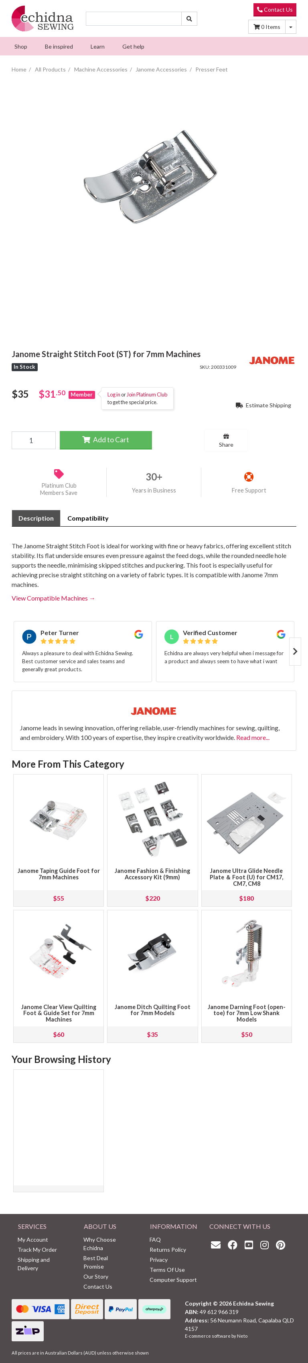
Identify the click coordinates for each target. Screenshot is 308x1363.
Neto (242, 1335)
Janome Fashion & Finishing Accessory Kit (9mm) (152, 874)
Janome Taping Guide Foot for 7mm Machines (59, 874)
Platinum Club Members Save (58, 489)
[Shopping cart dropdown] (290, 27)
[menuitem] (21, 46)
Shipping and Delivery (34, 1263)
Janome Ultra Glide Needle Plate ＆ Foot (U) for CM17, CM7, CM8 (246, 877)
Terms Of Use (167, 1269)
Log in (113, 394)
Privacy (159, 1259)
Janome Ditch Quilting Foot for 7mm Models (152, 1010)
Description (36, 518)
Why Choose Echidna (99, 1243)
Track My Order (37, 1249)
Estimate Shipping (263, 405)
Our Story (95, 1276)
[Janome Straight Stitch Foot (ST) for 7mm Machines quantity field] (34, 440)
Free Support (249, 490)
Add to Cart (105, 439)
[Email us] (218, 1244)
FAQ (155, 1239)
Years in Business (154, 490)
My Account (33, 1239)
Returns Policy (168, 1249)
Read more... (253, 737)
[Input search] (134, 19)
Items (266, 26)
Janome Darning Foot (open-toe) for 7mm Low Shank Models (247, 1013)
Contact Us (275, 9)
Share (226, 440)
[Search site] (189, 19)
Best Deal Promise (95, 1262)
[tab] (36, 518)
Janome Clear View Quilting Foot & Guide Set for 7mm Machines (58, 1013)
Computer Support (173, 1279)
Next (295, 652)
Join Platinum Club (147, 394)
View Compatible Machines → (53, 598)
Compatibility (88, 518)
